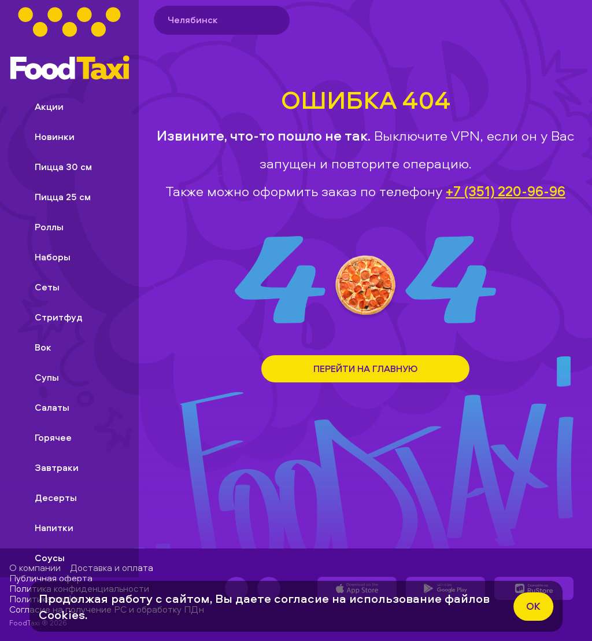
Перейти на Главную (365, 368)
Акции (40, 106)
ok (533, 606)
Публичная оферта (50, 578)
